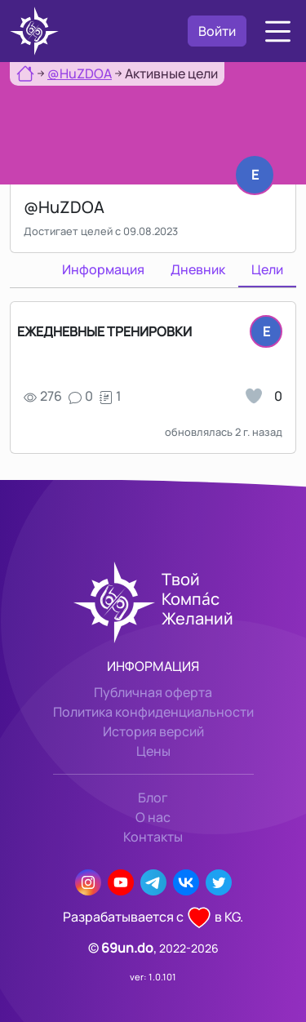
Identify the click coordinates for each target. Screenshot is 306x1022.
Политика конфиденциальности (153, 712)
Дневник (198, 269)
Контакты (153, 837)
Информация (103, 269)
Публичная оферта (153, 692)
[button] (277, 31)
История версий (153, 731)
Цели (267, 269)
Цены (153, 751)
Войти (217, 31)
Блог (153, 797)
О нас (153, 817)
